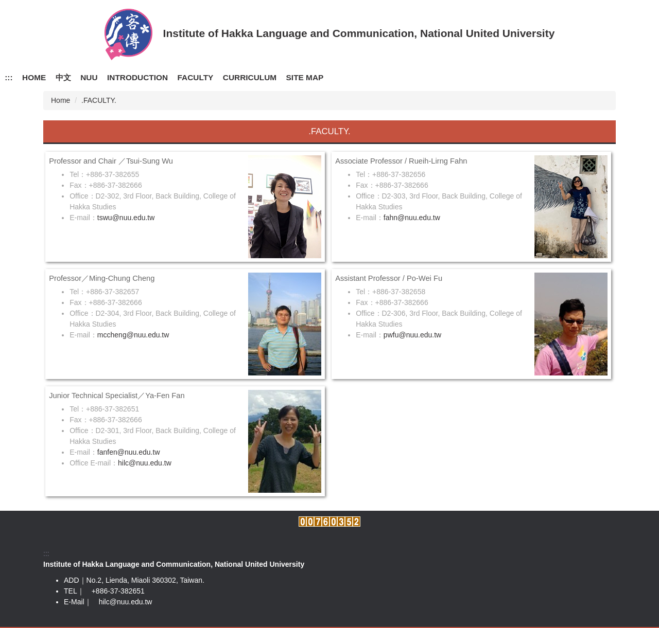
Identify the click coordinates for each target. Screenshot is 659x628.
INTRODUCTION (137, 77)
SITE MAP (305, 77)
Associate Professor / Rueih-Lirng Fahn (401, 161)
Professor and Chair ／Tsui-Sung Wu (111, 161)
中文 (63, 77)
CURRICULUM (249, 77)
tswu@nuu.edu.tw (126, 217)
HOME (34, 77)
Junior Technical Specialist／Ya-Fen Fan (116, 395)
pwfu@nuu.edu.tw (412, 335)
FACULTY (196, 77)
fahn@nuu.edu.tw (412, 217)
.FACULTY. (98, 100)
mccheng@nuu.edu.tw (133, 335)
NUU (88, 77)
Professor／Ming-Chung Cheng (101, 278)
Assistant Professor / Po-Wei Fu (388, 278)
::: (8, 77)
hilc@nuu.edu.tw (144, 463)
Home (60, 100)
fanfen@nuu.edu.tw (128, 452)
